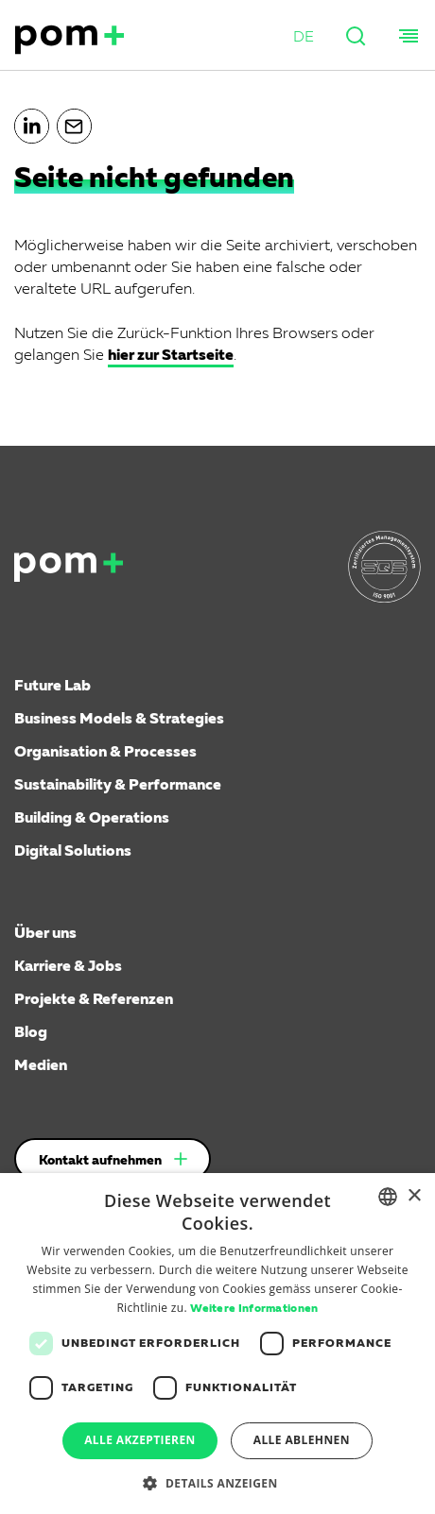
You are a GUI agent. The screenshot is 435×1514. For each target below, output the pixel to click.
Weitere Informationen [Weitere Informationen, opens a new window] (254, 1309)
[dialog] (217, 1343)
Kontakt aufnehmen (100, 1160)
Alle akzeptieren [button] (140, 1440)
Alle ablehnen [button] (301, 1440)
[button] (303, 38)
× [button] (414, 1196)
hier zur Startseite (171, 356)
